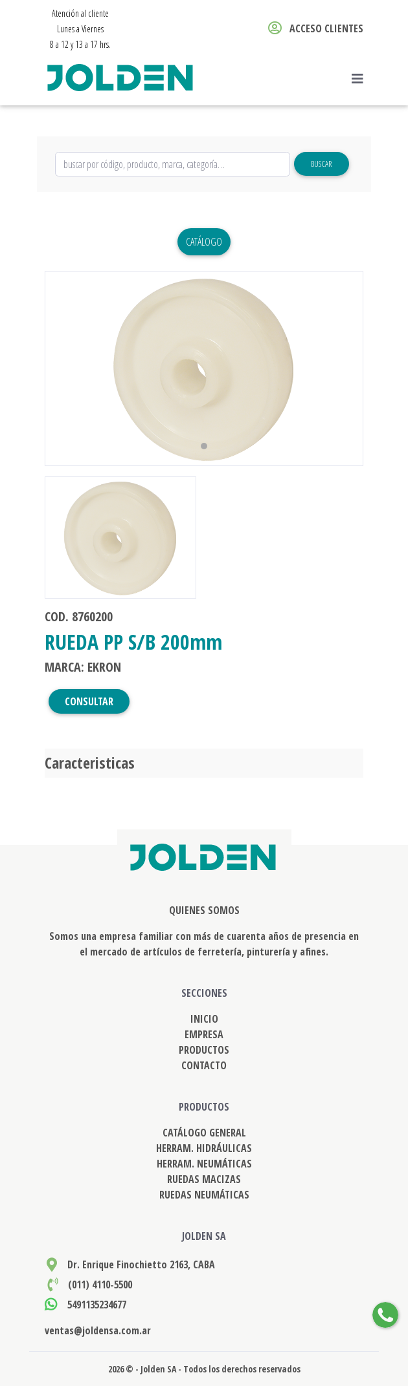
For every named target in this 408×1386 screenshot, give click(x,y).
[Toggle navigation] (361, 79)
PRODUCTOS (204, 1050)
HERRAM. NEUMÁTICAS (204, 1164)
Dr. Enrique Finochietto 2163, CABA (141, 1264)
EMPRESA (204, 1034)
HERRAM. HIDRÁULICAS (204, 1148)
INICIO (204, 1019)
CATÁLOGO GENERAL (204, 1132)
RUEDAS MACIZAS (204, 1179)
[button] (69, 368)
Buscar (321, 163)
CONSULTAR (89, 701)
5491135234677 (96, 1304)
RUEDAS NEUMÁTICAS (204, 1195)
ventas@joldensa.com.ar (98, 1330)
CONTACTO (204, 1065)
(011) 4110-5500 (100, 1284)
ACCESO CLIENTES (315, 28)
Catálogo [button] (204, 242)
